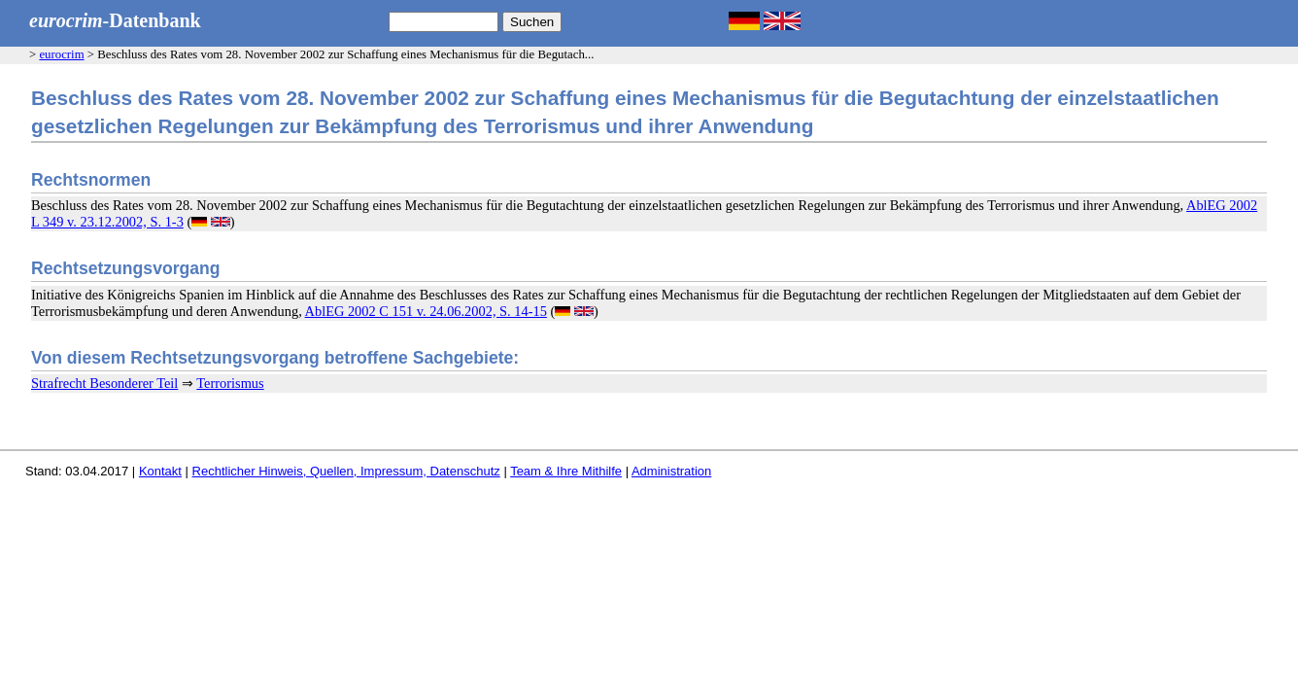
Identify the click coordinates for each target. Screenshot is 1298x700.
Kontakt (160, 471)
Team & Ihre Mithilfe (566, 471)
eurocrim (61, 54)
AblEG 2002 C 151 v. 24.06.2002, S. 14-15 (426, 311)
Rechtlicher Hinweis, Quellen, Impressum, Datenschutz (346, 471)
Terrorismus (229, 383)
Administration (671, 471)
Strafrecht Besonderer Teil (104, 383)
